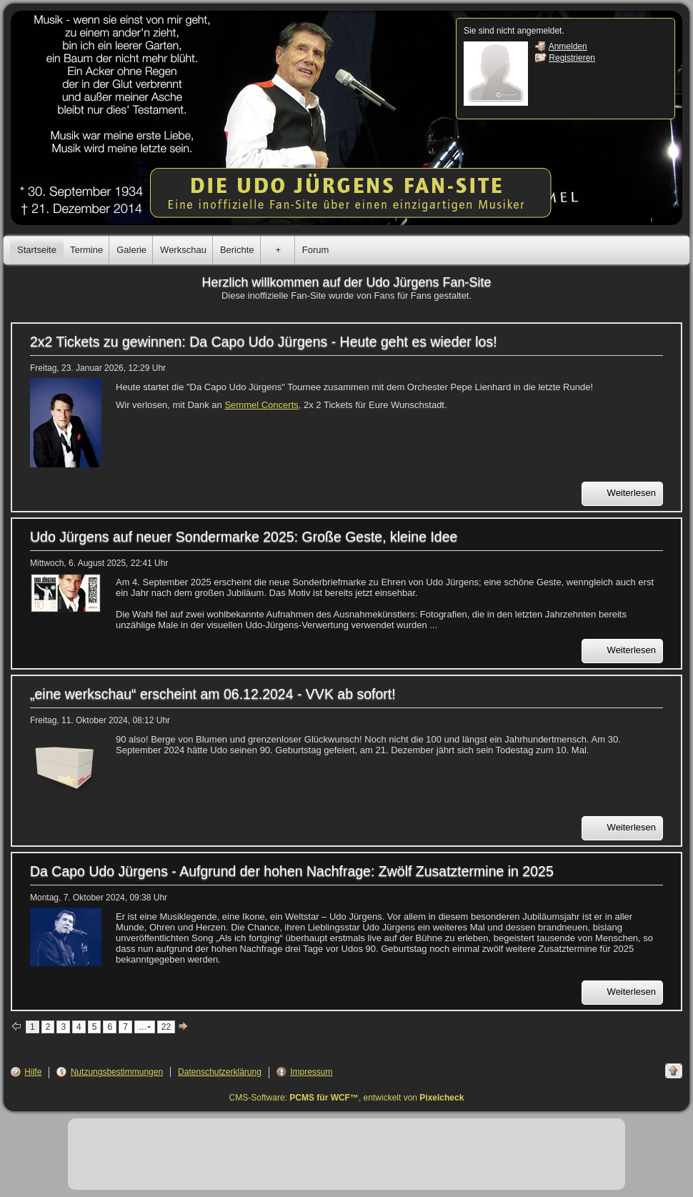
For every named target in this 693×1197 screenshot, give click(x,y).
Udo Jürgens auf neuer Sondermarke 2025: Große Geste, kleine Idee (243, 537)
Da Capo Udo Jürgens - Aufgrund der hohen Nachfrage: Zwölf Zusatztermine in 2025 (292, 871)
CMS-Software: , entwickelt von (346, 1098)
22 (166, 1027)
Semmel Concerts (261, 404)
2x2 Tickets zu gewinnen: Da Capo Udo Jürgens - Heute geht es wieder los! (263, 341)
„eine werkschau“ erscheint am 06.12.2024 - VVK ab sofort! (213, 694)
